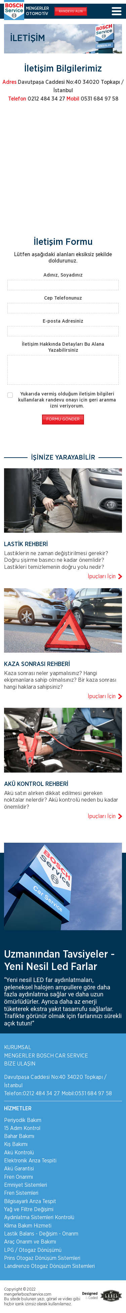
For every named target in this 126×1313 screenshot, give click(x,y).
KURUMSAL (17, 1047)
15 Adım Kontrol (22, 1128)
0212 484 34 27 (36, 99)
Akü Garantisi (19, 1168)
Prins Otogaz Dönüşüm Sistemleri (42, 1258)
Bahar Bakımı (19, 1136)
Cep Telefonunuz (63, 298)
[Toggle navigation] (116, 11)
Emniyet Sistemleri (25, 1185)
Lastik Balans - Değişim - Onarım (41, 1234)
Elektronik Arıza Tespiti (30, 1160)
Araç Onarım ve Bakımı (30, 1242)
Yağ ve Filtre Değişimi (28, 1209)
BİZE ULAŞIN (19, 1063)
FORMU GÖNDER (63, 419)
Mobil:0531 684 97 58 (86, 1093)
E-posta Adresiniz (63, 321)
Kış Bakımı (16, 1144)
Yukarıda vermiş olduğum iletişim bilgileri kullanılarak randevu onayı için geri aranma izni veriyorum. (67, 399)
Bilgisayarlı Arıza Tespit (30, 1201)
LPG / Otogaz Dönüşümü (32, 1250)
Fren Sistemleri (21, 1193)
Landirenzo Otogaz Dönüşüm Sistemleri (49, 1266)
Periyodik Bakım (22, 1120)
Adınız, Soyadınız (63, 275)
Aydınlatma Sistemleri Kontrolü (39, 1217)
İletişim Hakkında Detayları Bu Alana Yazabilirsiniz (63, 347)
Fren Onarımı (18, 1177)
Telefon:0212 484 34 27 (32, 1093)
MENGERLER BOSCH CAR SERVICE (46, 1055)
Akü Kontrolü (19, 1152)
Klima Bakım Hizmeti (27, 1225)
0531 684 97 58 (92, 99)
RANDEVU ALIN (71, 11)
